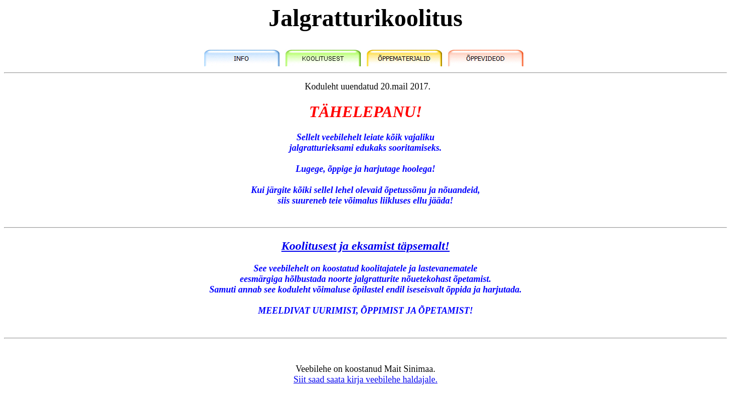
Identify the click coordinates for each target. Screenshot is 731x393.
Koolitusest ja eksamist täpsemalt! (365, 245)
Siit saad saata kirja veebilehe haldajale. (365, 379)
